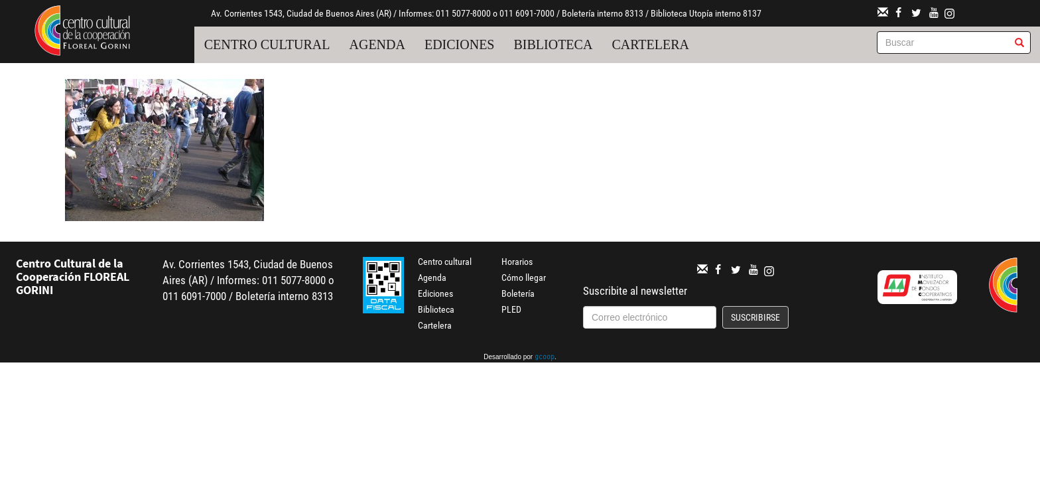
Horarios (517, 261)
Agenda (377, 44)
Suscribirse (755, 317)
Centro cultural (267, 44)
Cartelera (650, 44)
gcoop (544, 358)
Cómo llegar (523, 277)
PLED (511, 309)
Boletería (518, 293)
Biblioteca (552, 44)
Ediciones (459, 44)
